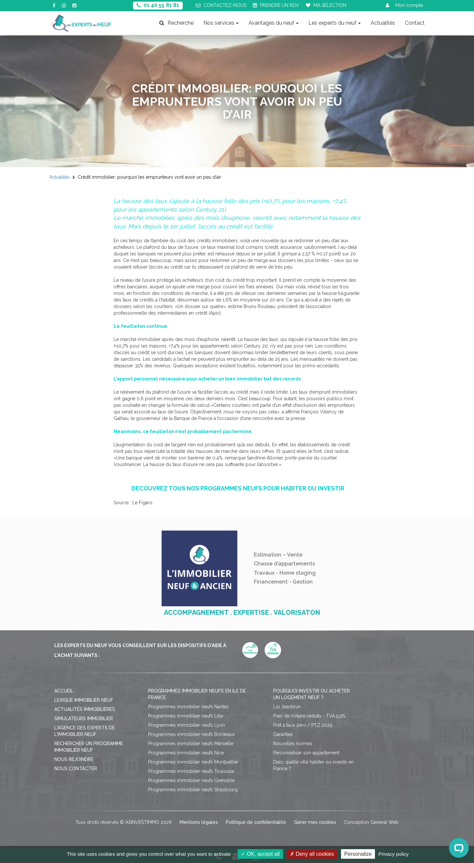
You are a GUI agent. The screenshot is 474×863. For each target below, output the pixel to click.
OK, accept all (260, 854)
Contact (415, 23)
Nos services (221, 23)
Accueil (63, 690)
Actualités (383, 23)
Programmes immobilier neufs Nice (186, 752)
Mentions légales (199, 822)
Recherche (176, 23)
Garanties (283, 734)
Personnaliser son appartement (306, 752)
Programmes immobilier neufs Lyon (186, 725)
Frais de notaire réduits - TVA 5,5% (309, 716)
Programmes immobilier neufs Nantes (188, 706)
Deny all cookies (312, 854)
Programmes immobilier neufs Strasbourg (193, 789)
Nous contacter (75, 768)
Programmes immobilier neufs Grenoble (191, 780)
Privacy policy (394, 854)
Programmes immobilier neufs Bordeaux (191, 734)
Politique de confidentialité (256, 822)
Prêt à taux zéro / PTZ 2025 (302, 725)
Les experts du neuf (334, 23)
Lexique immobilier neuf (83, 700)
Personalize (358, 854)
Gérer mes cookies (315, 822)
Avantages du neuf (274, 23)
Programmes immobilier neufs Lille (185, 716)
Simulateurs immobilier (83, 718)
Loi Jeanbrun (287, 706)
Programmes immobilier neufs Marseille (190, 743)
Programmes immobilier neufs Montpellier (193, 762)
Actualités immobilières (84, 709)
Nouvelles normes (292, 743)
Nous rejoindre (73, 759)
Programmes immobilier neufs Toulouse (191, 771)
